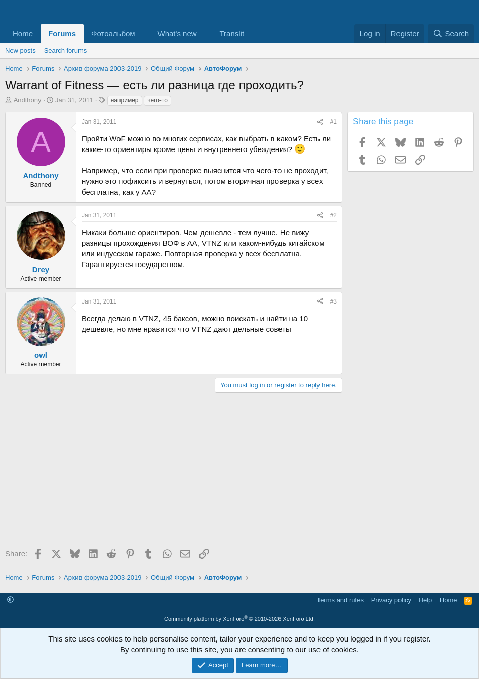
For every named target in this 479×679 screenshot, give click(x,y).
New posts (20, 50)
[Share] (320, 122)
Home (23, 33)
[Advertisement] (171, 474)
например (125, 100)
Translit (231, 33)
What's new (177, 33)
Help (425, 600)
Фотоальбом (113, 33)
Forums (62, 33)
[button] (143, 33)
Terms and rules (340, 600)
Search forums (65, 50)
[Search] (451, 33)
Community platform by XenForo (239, 619)
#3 (333, 301)
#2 (333, 215)
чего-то (157, 100)
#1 (333, 121)
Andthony (28, 100)
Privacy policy (391, 600)
